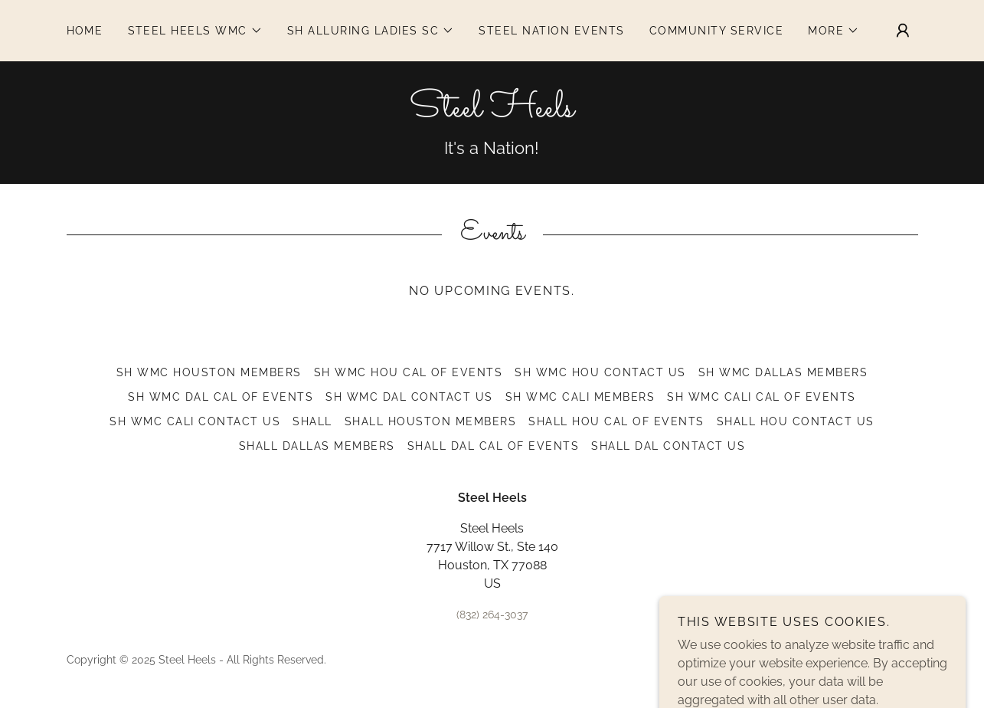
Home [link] (85, 31)
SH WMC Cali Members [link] (580, 397)
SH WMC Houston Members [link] (209, 372)
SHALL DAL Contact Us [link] (668, 446)
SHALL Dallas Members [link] (317, 446)
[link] (491, 112)
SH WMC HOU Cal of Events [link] (408, 372)
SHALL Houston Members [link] (430, 421)
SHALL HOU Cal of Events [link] (616, 421)
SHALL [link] (312, 421)
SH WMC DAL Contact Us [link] (408, 397)
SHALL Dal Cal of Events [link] (493, 446)
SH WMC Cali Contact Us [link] (195, 421)
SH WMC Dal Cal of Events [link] (220, 397)
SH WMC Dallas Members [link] (783, 372)
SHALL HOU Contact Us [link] (795, 421)
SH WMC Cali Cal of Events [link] (761, 397)
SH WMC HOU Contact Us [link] (600, 372)
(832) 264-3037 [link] (492, 614)
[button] (195, 30)
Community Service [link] (716, 31)
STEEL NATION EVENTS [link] (551, 31)
